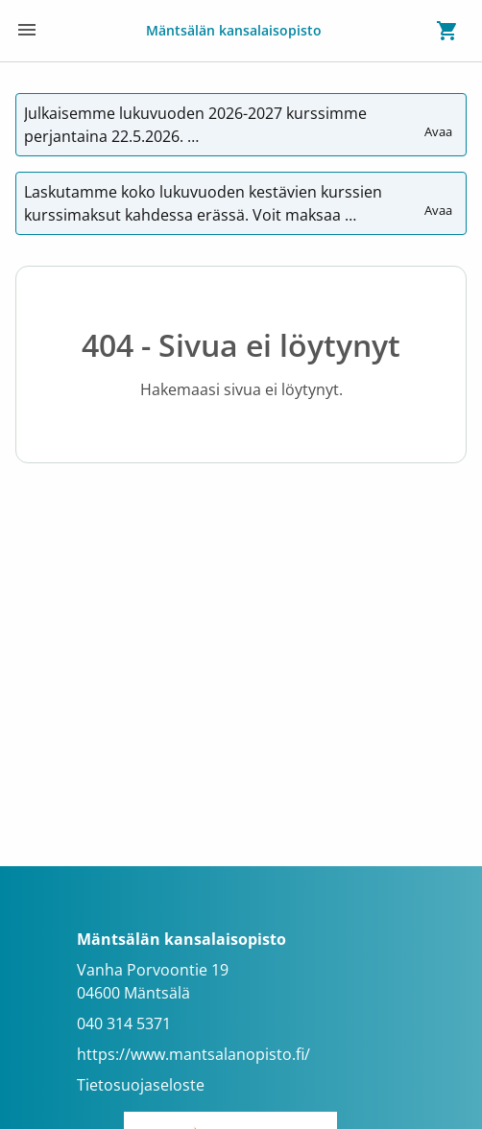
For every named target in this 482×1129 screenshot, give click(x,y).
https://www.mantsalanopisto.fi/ (193, 1054)
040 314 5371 (124, 1023)
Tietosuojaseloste (141, 1084)
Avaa (439, 123)
